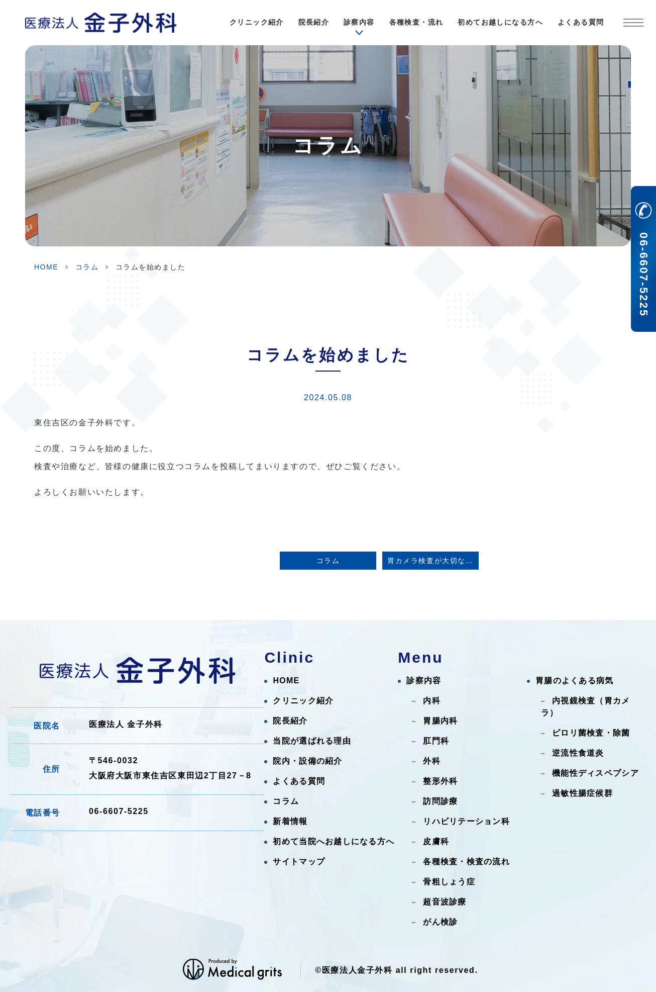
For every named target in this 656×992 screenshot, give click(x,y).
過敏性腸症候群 (582, 793)
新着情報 (290, 821)
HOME (46, 267)
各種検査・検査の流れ (466, 861)
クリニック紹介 (257, 22)
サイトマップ (299, 861)
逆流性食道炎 (578, 753)
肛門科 (436, 741)
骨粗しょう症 (449, 881)
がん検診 (440, 922)
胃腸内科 (440, 720)
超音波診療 (444, 901)
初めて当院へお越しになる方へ (333, 841)
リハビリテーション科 (466, 821)
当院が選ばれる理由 (312, 741)
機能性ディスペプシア (595, 773)
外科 (432, 761)
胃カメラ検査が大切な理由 (433, 561)
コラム (87, 267)
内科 (432, 700)
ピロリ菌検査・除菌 (591, 733)
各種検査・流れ (416, 22)
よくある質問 (581, 22)
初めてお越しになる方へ (500, 22)
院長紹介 (314, 22)
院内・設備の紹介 (307, 761)
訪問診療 (440, 801)
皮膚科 (436, 841)
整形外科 (440, 781)
